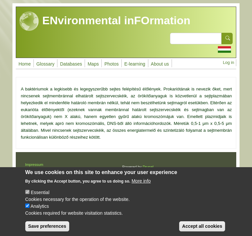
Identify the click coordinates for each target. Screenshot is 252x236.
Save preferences (47, 228)
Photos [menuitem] (111, 64)
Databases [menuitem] (71, 64)
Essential (40, 194)
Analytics (40, 208)
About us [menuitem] (160, 64)
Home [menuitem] (24, 64)
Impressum (34, 165)
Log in (228, 62)
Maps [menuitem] (93, 64)
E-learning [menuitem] (134, 64)
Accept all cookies (202, 228)
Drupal (148, 167)
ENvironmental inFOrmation (104, 21)
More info (141, 183)
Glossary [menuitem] (45, 64)
